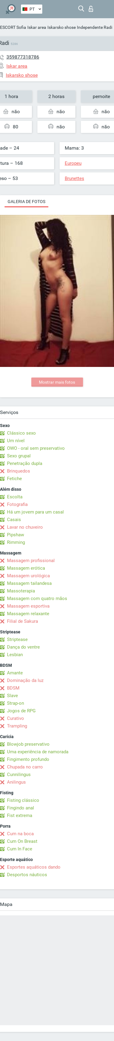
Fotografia (17, 504)
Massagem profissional (31, 560)
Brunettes (74, 178)
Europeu (73, 163)
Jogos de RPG (21, 711)
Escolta (14, 497)
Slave (12, 695)
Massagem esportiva (28, 606)
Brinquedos (18, 471)
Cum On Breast (22, 841)
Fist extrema (19, 815)
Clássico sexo (21, 433)
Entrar (91, 8)
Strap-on (15, 703)
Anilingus (16, 782)
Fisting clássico (23, 800)
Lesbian (15, 654)
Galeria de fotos (26, 201)
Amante (15, 673)
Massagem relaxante (28, 613)
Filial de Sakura (22, 621)
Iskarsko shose (61, 27)
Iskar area (36, 27)
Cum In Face (19, 849)
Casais (14, 519)
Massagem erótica (26, 568)
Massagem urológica (28, 575)
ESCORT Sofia (13, 27)
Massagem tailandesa (29, 583)
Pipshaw (15, 534)
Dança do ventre (23, 647)
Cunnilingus (19, 774)
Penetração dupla (24, 463)
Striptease (17, 639)
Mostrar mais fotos (57, 382)
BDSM (13, 688)
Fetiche (14, 478)
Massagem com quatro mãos (37, 598)
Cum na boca (20, 833)
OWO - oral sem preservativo (36, 448)
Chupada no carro (25, 767)
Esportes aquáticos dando (33, 867)
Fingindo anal (20, 808)
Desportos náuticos (27, 874)
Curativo (15, 718)
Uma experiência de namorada (37, 751)
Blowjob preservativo (28, 744)
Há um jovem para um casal (35, 512)
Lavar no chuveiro (25, 527)
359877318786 (22, 57)
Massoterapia (21, 591)
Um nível (16, 440)
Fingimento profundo (28, 759)
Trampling (17, 726)
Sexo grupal (19, 456)
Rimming (16, 542)
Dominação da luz (25, 680)
